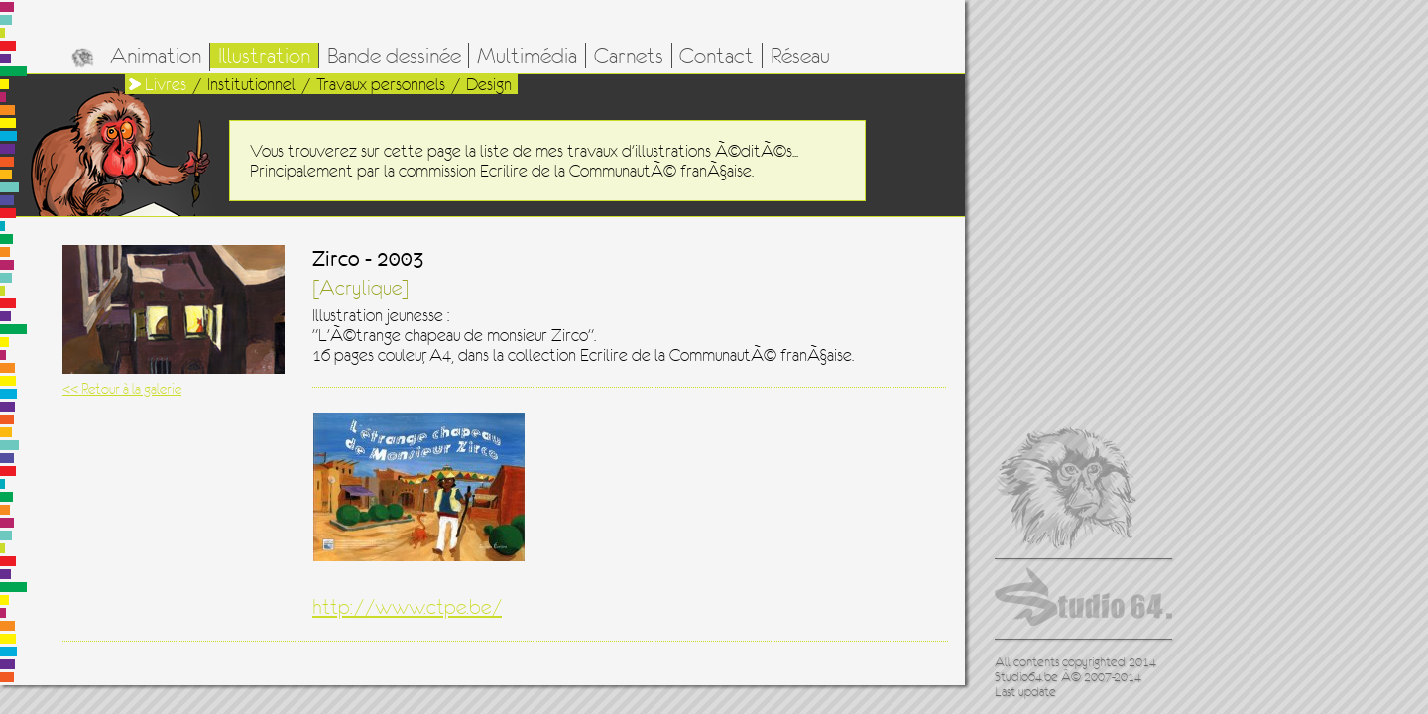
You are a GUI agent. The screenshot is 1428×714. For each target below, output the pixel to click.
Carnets (628, 55)
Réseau (800, 55)
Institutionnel (251, 84)
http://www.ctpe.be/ (407, 607)
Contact (716, 55)
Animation (155, 55)
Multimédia (527, 55)
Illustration (264, 55)
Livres (165, 84)
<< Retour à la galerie (121, 388)
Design (489, 84)
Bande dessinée (394, 55)
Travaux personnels (380, 84)
